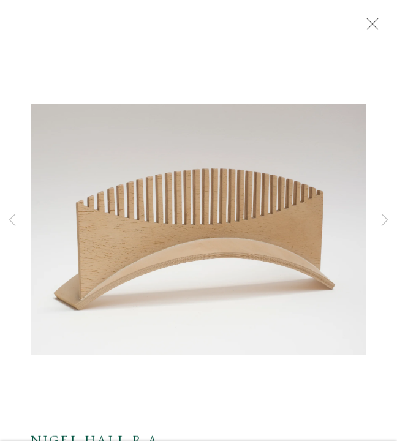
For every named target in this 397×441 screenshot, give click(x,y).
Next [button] (384, 220)
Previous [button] (12, 220)
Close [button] (369, 27)
